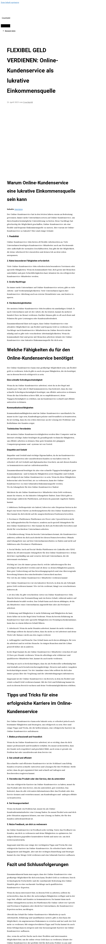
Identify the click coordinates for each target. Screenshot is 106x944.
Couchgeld (6, 18)
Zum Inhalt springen (10, 2)
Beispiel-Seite (10, 31)
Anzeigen (18, 209)
